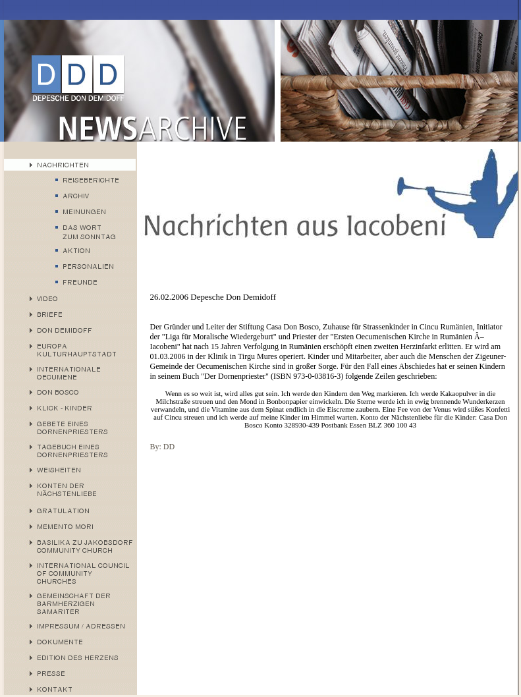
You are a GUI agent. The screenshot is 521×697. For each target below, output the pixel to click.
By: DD (162, 446)
